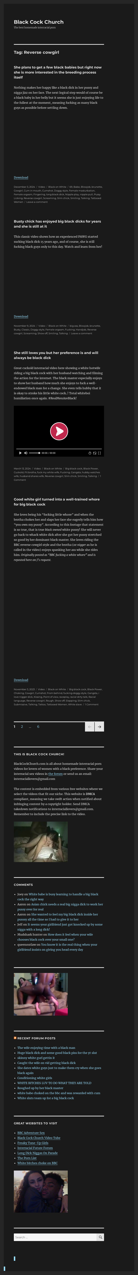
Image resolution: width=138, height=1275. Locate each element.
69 (71, 186)
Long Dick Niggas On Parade (37, 1153)
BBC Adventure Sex (31, 1133)
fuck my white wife (48, 472)
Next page (99, 731)
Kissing (38, 696)
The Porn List (27, 1158)
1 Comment (91, 704)
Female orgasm (23, 194)
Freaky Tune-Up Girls (32, 1143)
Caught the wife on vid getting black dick (46, 1063)
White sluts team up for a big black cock (45, 1098)
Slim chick (63, 198)
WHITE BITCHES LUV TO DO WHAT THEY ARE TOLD (54, 1083)
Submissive (20, 704)
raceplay (64, 696)
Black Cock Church (39, 22)
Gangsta (76, 472)
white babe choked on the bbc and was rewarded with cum (58, 1093)
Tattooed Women (57, 704)
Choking (19, 693)
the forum (55, 774)
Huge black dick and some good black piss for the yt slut (57, 1053)
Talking (85, 198)
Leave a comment (37, 201)
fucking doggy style (74, 693)
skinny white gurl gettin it (36, 1058)
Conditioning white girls (34, 1078)
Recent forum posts (36, 1038)
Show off (42, 333)
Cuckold (19, 472)
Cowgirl (18, 190)
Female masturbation (82, 190)
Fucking (70, 329)
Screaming (49, 198)
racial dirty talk (79, 696)
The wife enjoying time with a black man (46, 1048)
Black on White (57, 186)
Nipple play (72, 194)
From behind (54, 693)
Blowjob (86, 186)
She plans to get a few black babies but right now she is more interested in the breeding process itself (58, 72)
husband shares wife (32, 476)
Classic (25, 329)
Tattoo (42, 704)
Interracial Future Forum (35, 1148)
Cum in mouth (32, 190)
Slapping (71, 700)
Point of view (50, 696)
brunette (97, 186)
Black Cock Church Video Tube (38, 1138)
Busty (17, 329)
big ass (74, 325)
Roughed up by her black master (40, 1088)
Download (21, 177)
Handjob (81, 329)
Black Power (90, 468)
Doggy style (61, 190)
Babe (76, 186)
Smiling (75, 198)
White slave (75, 704)
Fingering (39, 194)
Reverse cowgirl (33, 198)
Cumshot (47, 190)
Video (41, 186)
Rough (50, 700)
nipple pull (86, 194)
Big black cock (73, 468)
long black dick (55, 194)
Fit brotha (30, 472)
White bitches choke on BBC (37, 1163)
